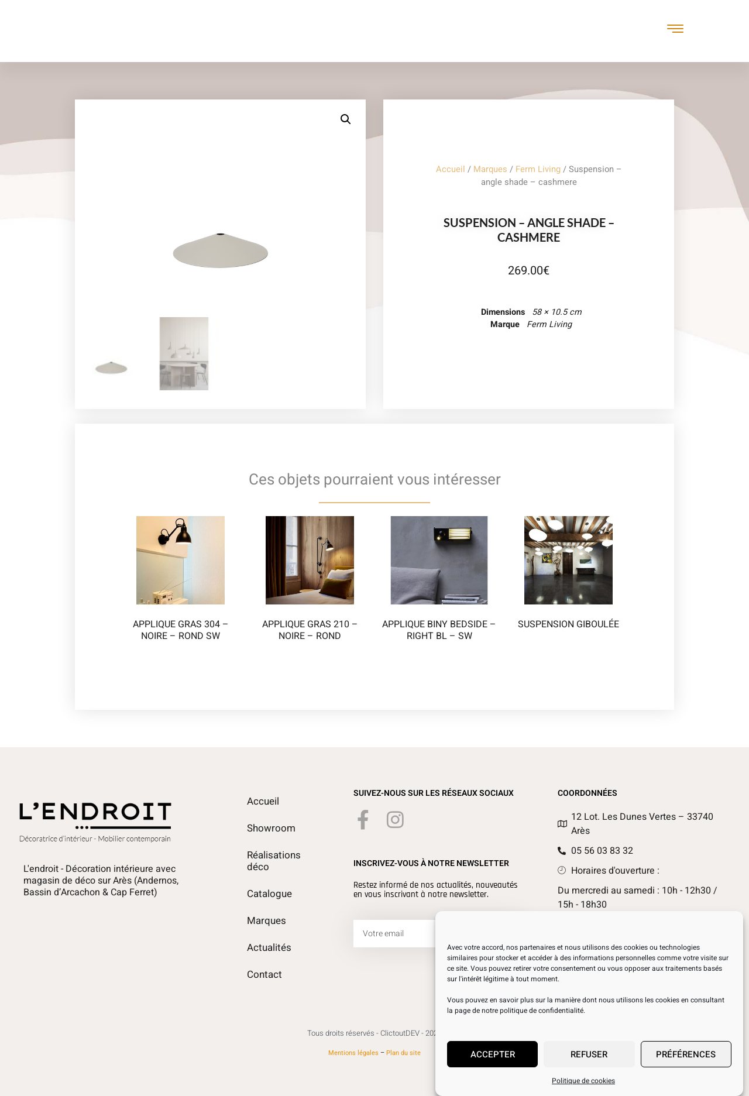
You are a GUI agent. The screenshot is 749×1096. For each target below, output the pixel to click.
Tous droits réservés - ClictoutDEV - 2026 (374, 1033)
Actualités (267, 948)
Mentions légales (353, 1053)
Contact (263, 975)
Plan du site (403, 1053)
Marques (490, 169)
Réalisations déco (272, 861)
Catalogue (268, 894)
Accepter (492, 1055)
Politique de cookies (583, 1081)
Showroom (269, 829)
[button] (345, 119)
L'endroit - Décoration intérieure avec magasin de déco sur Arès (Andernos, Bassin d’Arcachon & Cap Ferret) (100, 880)
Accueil (450, 169)
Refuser (589, 1055)
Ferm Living (538, 169)
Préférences (686, 1055)
